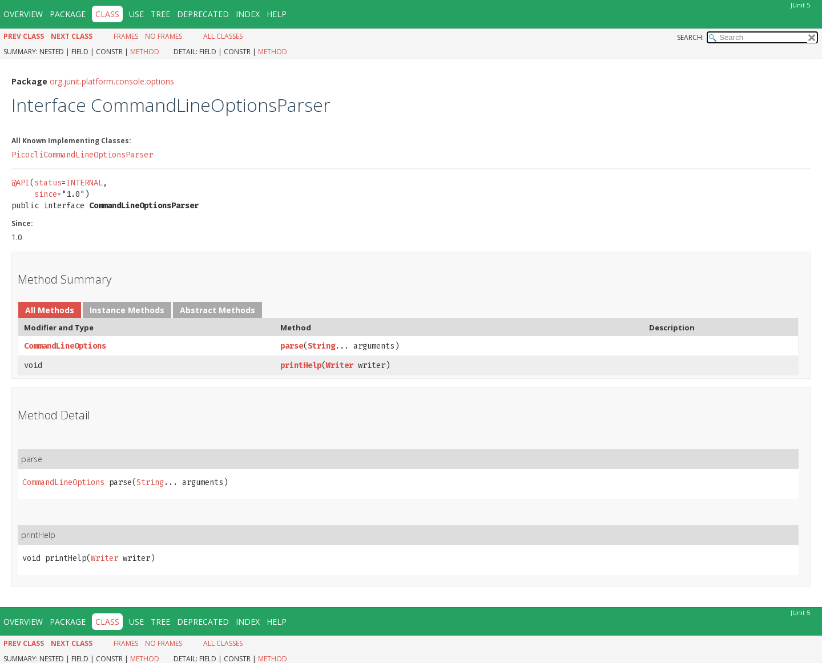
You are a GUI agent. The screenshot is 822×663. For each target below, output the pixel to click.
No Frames (163, 36)
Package (68, 14)
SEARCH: (690, 37)
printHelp (300, 365)
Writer (339, 365)
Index (248, 14)
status (48, 183)
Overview (23, 14)
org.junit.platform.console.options (112, 81)
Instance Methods (127, 310)
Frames (126, 36)
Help (277, 14)
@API (20, 183)
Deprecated (203, 14)
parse (291, 346)
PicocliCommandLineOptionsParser (82, 155)
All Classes (223, 36)
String (321, 346)
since (45, 194)
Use (136, 14)
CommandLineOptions (65, 346)
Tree (160, 14)
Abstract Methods (217, 310)
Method (144, 51)
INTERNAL (84, 183)
